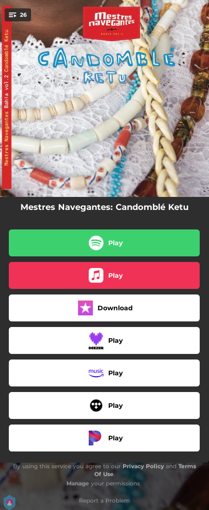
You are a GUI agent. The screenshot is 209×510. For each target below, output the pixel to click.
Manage (77, 483)
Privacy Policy (143, 466)
